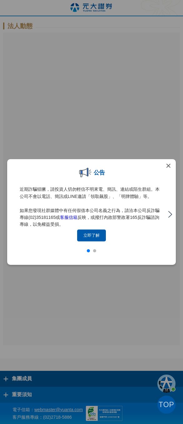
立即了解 (91, 235)
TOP (166, 405)
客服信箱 (68, 217)
